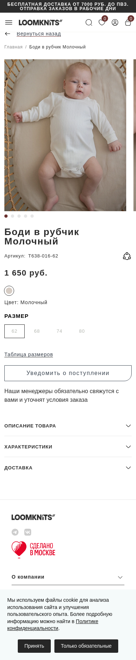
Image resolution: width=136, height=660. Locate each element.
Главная (13, 47)
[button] (68, 425)
